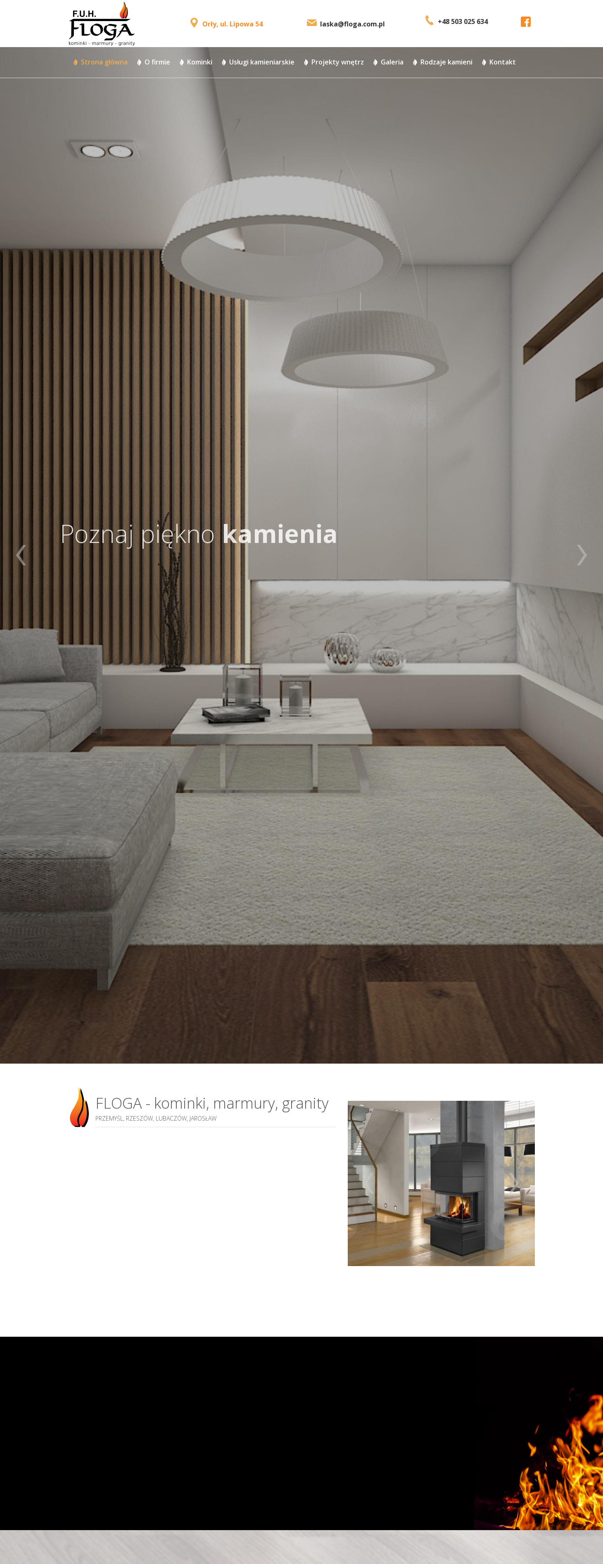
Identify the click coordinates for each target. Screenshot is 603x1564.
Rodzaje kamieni (446, 62)
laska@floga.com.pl (352, 24)
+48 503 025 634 (463, 21)
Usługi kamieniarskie (261, 62)
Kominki (199, 62)
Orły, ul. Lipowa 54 (232, 24)
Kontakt (502, 62)
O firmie (157, 62)
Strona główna (104, 62)
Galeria (392, 62)
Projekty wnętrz (337, 62)
